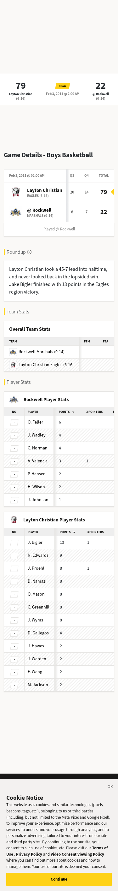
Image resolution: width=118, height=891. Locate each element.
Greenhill (38, 607)
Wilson (36, 487)
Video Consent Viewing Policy (77, 858)
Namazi (37, 581)
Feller (35, 422)
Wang (35, 672)
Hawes (36, 646)
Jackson (38, 685)
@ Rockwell (101, 94)
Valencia (38, 461)
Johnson (38, 500)
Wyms (35, 620)
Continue (59, 883)
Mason (36, 594)
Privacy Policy (29, 858)
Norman (38, 448)
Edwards (38, 555)
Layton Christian (20, 94)
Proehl (36, 568)
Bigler (35, 542)
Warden (37, 659)
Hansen (37, 474)
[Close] (110, 792)
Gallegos (38, 633)
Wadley (37, 435)
